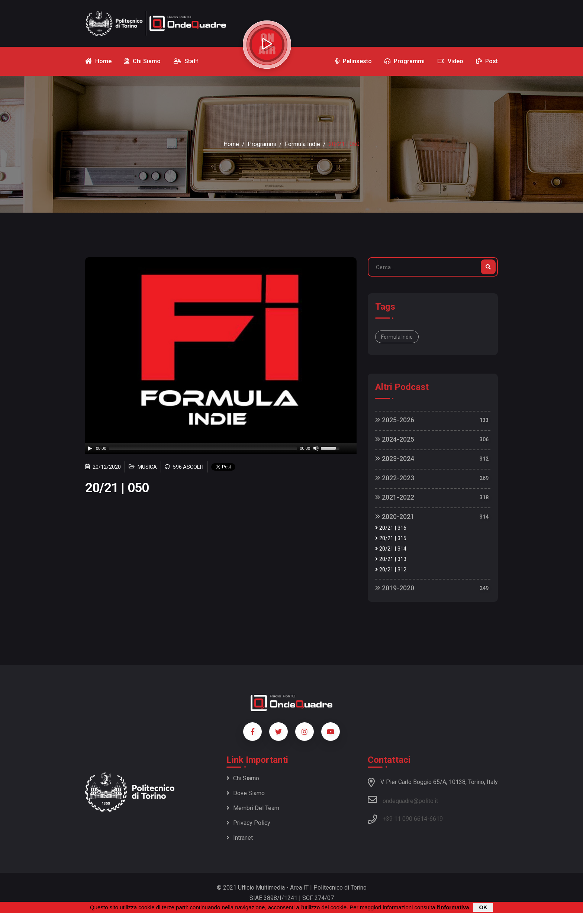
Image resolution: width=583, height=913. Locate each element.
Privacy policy (248, 822)
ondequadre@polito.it (403, 799)
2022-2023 (394, 478)
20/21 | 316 (390, 528)
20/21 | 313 (390, 559)
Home (231, 144)
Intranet (239, 837)
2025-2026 (394, 420)
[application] (221, 448)
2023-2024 (394, 458)
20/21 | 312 (390, 570)
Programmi (262, 144)
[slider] (203, 448)
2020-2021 (394, 516)
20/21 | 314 (390, 549)
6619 (436, 818)
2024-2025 (394, 439)
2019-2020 (394, 588)
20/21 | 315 (390, 538)
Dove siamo (245, 793)
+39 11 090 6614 (405, 818)
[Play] (90, 448)
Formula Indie (302, 144)
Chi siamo (242, 778)
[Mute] (316, 448)
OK (483, 907)
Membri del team (252, 808)
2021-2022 (394, 497)
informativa (454, 907)
